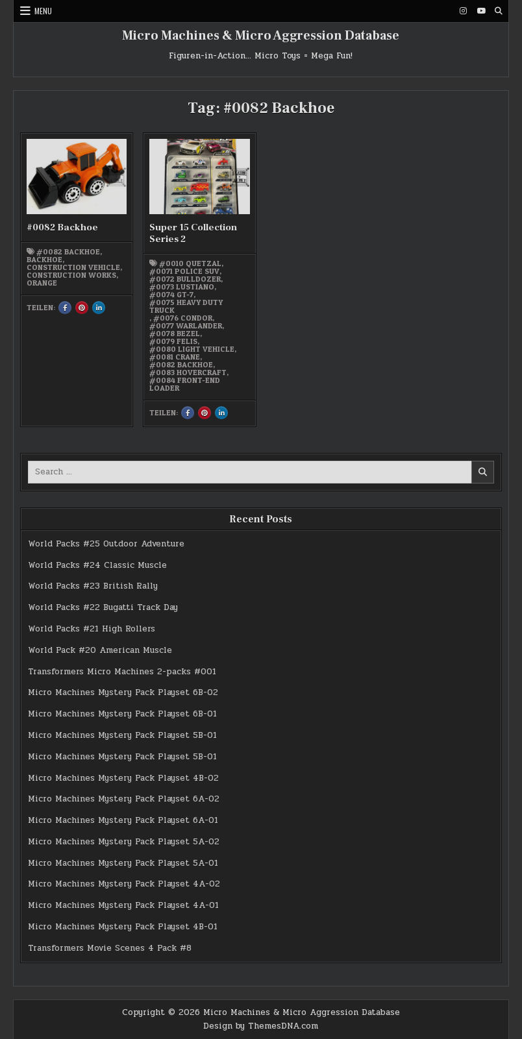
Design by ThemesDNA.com (260, 1026)
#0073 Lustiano (181, 287)
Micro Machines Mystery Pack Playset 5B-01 (122, 735)
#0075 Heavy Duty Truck (186, 306)
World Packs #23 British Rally (93, 586)
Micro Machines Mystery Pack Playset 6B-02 (123, 692)
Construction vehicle (73, 267)
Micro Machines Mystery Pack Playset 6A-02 (123, 798)
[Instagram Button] (463, 11)
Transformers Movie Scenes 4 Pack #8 (110, 948)
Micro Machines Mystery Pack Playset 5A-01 (123, 863)
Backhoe (44, 259)
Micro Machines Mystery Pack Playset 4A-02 (124, 883)
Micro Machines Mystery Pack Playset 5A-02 (123, 841)
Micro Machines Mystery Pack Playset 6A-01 (123, 820)
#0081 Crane (174, 357)
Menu (43, 10)
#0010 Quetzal (190, 263)
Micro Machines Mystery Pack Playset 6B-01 (122, 713)
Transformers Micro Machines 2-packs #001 (122, 671)
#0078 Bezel (174, 333)
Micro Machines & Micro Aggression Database (260, 35)
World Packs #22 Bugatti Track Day (103, 607)
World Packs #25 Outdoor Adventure (106, 543)
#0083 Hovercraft (188, 372)
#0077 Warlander (185, 326)
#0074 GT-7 (171, 295)
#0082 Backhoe (62, 227)
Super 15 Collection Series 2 (193, 233)
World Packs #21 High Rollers (91, 628)
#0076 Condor (182, 318)
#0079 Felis (173, 341)
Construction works (71, 275)
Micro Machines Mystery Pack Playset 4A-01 (123, 905)
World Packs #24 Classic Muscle (97, 565)
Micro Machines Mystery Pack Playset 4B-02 (123, 778)
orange (42, 283)
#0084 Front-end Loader (184, 384)
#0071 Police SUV (184, 271)
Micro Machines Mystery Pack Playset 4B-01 (123, 926)
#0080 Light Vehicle (191, 349)
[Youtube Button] (481, 11)
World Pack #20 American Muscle (100, 650)
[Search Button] (498, 11)
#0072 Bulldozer (185, 279)
